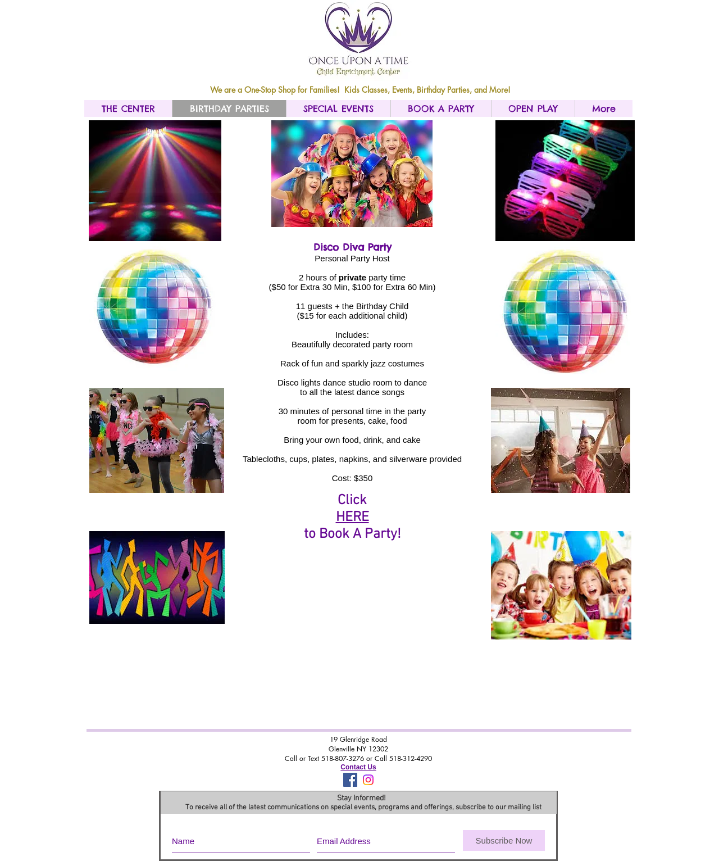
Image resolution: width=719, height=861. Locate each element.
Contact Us (358, 767)
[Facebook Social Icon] (350, 780)
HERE (352, 517)
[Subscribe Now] (504, 840)
